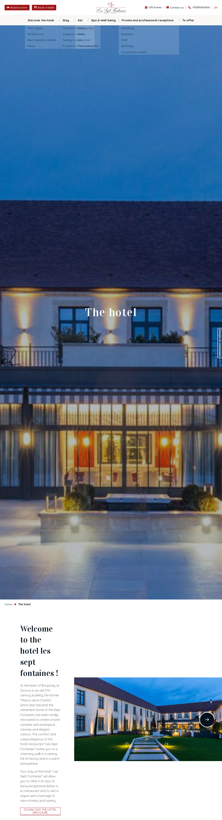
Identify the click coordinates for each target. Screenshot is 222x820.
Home (8, 604)
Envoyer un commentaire (220, 343)
